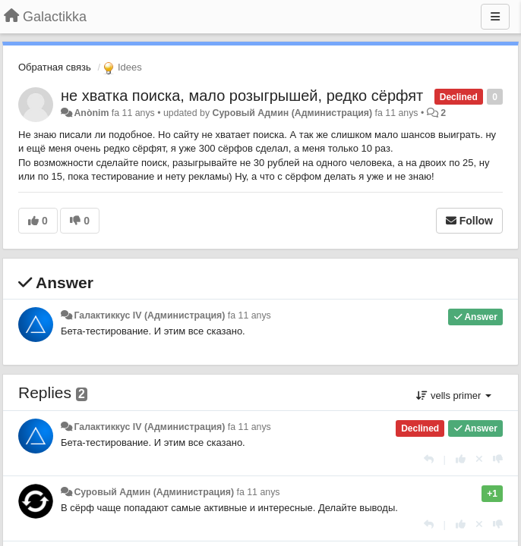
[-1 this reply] (498, 459)
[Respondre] (429, 459)
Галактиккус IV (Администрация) (149, 315)
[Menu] (495, 17)
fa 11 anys (249, 315)
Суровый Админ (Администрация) (293, 113)
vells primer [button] (453, 395)
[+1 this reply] (461, 459)
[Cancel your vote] (479, 459)
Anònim (91, 113)
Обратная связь (54, 67)
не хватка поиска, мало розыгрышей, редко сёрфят (242, 95)
